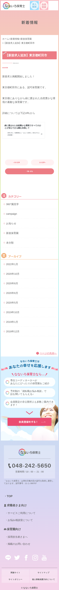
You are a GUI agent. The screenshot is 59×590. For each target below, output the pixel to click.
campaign (11, 213)
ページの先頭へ (48, 353)
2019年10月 (12, 312)
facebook (26, 558)
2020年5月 (12, 302)
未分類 (10, 242)
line (8, 558)
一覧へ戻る (29, 171)
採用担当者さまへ (18, 536)
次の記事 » (42, 162)
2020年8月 (12, 283)
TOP (10, 496)
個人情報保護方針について (43, 579)
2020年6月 (12, 293)
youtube (44, 558)
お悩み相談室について (20, 520)
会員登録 (44, 5)
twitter (17, 558)
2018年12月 (12, 331)
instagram (35, 558)
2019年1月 (12, 321)
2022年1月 (12, 264)
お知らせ (11, 223)
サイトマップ (43, 573)
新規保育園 (5, 67)
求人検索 (34, 5)
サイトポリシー (15, 579)
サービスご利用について (22, 513)
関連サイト (15, 573)
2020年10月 (12, 273)
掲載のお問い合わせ (19, 543)
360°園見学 (12, 204)
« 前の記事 (16, 162)
